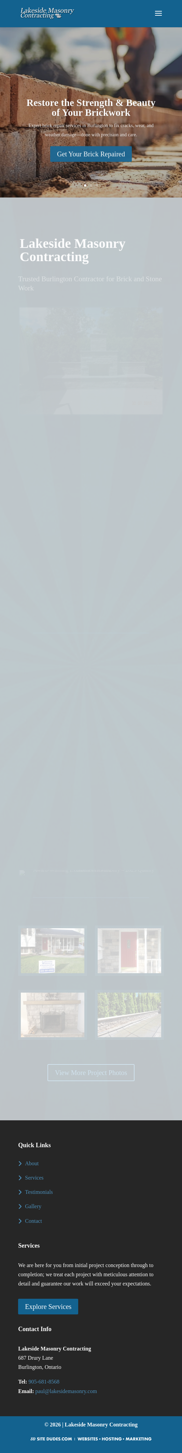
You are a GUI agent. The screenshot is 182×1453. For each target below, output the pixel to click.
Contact (33, 1221)
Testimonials (39, 1192)
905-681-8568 (43, 1382)
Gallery (33, 1206)
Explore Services (48, 1306)
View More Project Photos (91, 1072)
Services (34, 1178)
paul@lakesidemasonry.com (66, 1391)
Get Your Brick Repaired (91, 159)
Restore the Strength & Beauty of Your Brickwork (90, 112)
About (32, 1163)
